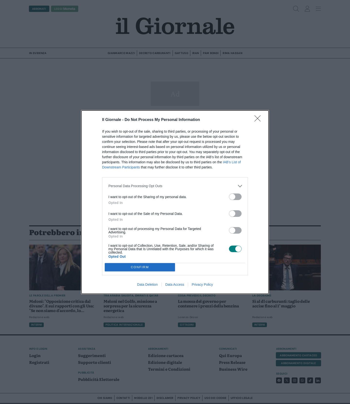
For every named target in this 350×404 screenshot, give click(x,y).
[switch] (235, 196)
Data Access (174, 284)
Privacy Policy (202, 284)
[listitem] (175, 186)
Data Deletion (147, 284)
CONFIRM (140, 267)
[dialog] (175, 202)
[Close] (259, 120)
